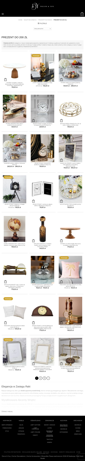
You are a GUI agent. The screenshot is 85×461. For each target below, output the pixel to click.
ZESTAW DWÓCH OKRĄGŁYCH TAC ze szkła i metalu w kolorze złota (70, 124)
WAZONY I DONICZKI (49, 424)
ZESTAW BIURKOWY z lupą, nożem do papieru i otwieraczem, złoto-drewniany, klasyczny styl (70, 327)
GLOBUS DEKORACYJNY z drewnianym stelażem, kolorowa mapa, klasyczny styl (14, 244)
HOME (78, 452)
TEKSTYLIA (50, 439)
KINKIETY (35, 435)
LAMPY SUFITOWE (35, 424)
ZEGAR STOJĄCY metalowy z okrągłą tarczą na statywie (14, 205)
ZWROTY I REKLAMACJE (67, 452)
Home (20, 20)
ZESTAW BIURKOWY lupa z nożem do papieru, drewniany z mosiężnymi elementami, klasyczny (14, 286)
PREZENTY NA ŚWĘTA (45, 20)
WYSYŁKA (46, 452)
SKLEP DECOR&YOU (30, 20)
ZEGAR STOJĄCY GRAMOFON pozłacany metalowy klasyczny (42, 164)
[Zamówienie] (42, 28)
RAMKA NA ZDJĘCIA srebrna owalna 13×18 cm (14, 367)
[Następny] (48, 378)
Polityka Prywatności (12, 452)
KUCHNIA (77, 427)
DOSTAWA (54, 452)
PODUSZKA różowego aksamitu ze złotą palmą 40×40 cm (70, 285)
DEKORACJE (78, 424)
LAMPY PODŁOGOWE (35, 428)
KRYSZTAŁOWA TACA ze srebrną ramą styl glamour (70, 205)
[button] (3, 14)
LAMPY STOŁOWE (35, 432)
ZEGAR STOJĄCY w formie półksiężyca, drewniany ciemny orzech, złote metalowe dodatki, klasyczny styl (42, 327)
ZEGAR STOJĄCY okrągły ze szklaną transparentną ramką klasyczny (42, 124)
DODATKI (49, 442)
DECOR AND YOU (43, 453)
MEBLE (78, 431)
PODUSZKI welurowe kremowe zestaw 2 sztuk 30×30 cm (14, 326)
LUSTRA (49, 427)
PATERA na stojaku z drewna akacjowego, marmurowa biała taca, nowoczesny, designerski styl (14, 84)
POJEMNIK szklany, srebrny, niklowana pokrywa (14, 164)
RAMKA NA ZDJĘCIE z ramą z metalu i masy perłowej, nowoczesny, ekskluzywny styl (70, 165)
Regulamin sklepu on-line (32, 452)
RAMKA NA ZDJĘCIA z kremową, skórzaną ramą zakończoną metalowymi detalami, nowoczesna (42, 368)
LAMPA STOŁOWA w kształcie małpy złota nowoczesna (42, 83)
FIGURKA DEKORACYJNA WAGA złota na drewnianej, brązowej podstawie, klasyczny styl (70, 368)
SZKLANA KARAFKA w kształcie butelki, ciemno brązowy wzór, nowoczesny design (42, 245)
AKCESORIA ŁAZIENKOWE (49, 436)
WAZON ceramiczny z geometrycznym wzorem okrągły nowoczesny (42, 285)
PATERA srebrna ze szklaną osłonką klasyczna (70, 83)
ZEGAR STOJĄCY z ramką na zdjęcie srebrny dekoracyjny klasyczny (42, 205)
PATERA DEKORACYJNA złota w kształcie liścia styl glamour (14, 124)
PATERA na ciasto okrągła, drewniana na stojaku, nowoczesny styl (70, 244)
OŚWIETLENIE (78, 434)
